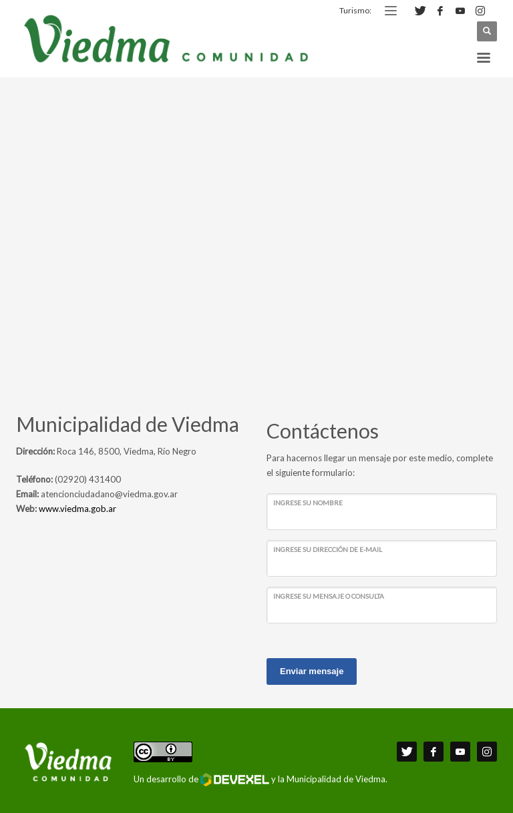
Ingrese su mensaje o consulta (328, 596)
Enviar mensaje (311, 671)
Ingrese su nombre (308, 503)
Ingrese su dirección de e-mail (327, 549)
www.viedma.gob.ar (77, 508)
